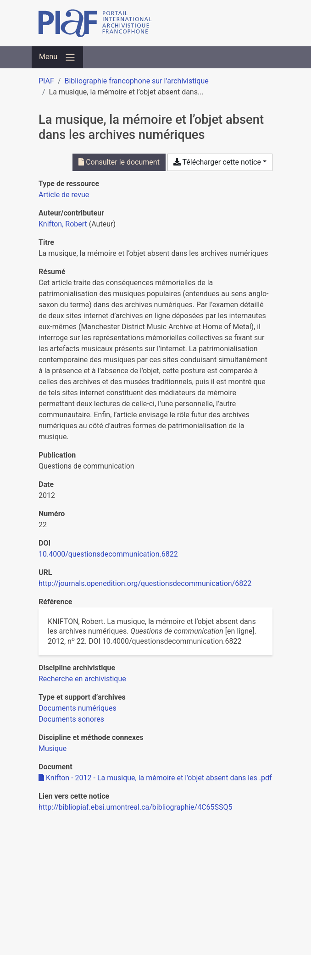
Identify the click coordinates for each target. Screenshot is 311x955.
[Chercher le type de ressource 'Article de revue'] (64, 194)
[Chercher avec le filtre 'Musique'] (53, 748)
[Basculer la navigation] (57, 57)
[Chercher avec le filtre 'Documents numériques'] (78, 708)
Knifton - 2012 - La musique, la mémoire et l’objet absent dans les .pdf (155, 777)
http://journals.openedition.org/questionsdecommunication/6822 (145, 583)
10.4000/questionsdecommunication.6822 (108, 554)
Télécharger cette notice (217, 162)
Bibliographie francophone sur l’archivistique (136, 81)
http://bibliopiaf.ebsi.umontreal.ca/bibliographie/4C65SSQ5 (136, 807)
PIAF (46, 81)
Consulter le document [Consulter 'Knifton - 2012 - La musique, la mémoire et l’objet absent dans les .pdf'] (119, 162)
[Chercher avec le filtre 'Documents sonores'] (71, 719)
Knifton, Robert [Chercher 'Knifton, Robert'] (63, 224)
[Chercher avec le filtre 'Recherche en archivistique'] (82, 678)
